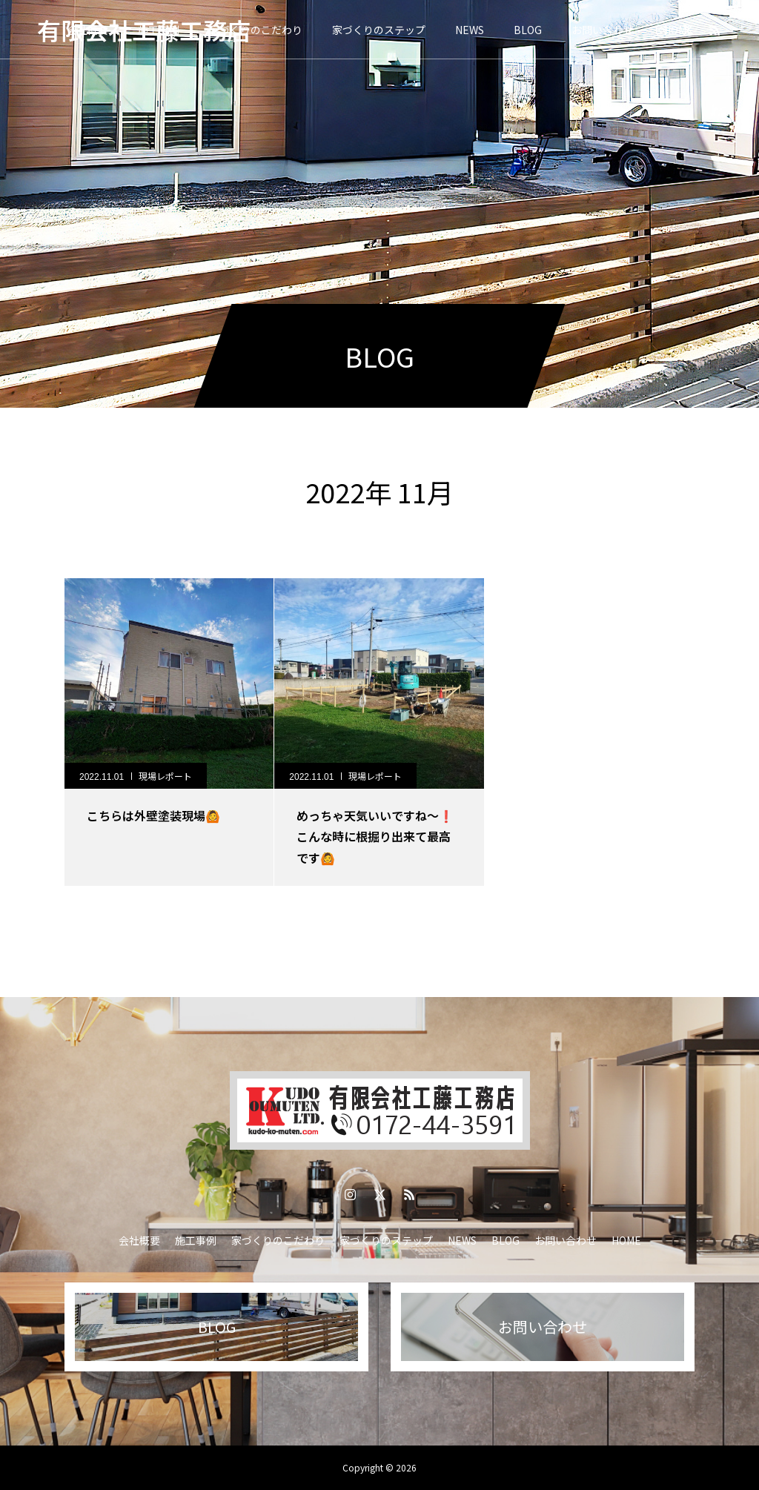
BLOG (528, 29)
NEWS (469, 29)
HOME (626, 1240)
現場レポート (165, 775)
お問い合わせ (602, 29)
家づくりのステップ (378, 29)
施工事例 (195, 1240)
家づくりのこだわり (255, 29)
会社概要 (139, 1240)
